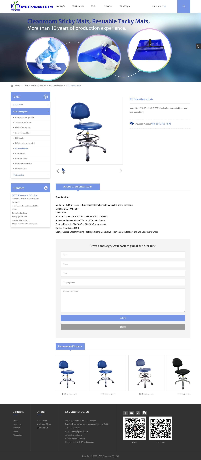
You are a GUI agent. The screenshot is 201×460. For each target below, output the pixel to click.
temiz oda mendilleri (22, 133)
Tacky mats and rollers (23, 123)
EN (153, 6)
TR (165, 6)
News (15, 431)
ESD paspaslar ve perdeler (24, 117)
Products (17, 428)
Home (17, 86)
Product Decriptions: (77, 186)
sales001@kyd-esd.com (20, 220)
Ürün (93, 6)
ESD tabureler (20, 153)
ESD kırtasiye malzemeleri (25, 143)
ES (159, 6)
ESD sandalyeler (56, 86)
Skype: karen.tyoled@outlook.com (24, 224)
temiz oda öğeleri (38, 86)
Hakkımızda (78, 6)
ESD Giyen (18, 104)
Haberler (108, 6)
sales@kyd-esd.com (19, 217)
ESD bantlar (19, 138)
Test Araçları (18, 175)
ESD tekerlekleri (21, 159)
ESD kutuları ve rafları (23, 164)
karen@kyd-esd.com (19, 213)
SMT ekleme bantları (23, 128)
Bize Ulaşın (124, 6)
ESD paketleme (20, 169)
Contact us (17, 435)
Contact (18, 188)
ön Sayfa (61, 6)
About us (17, 424)
